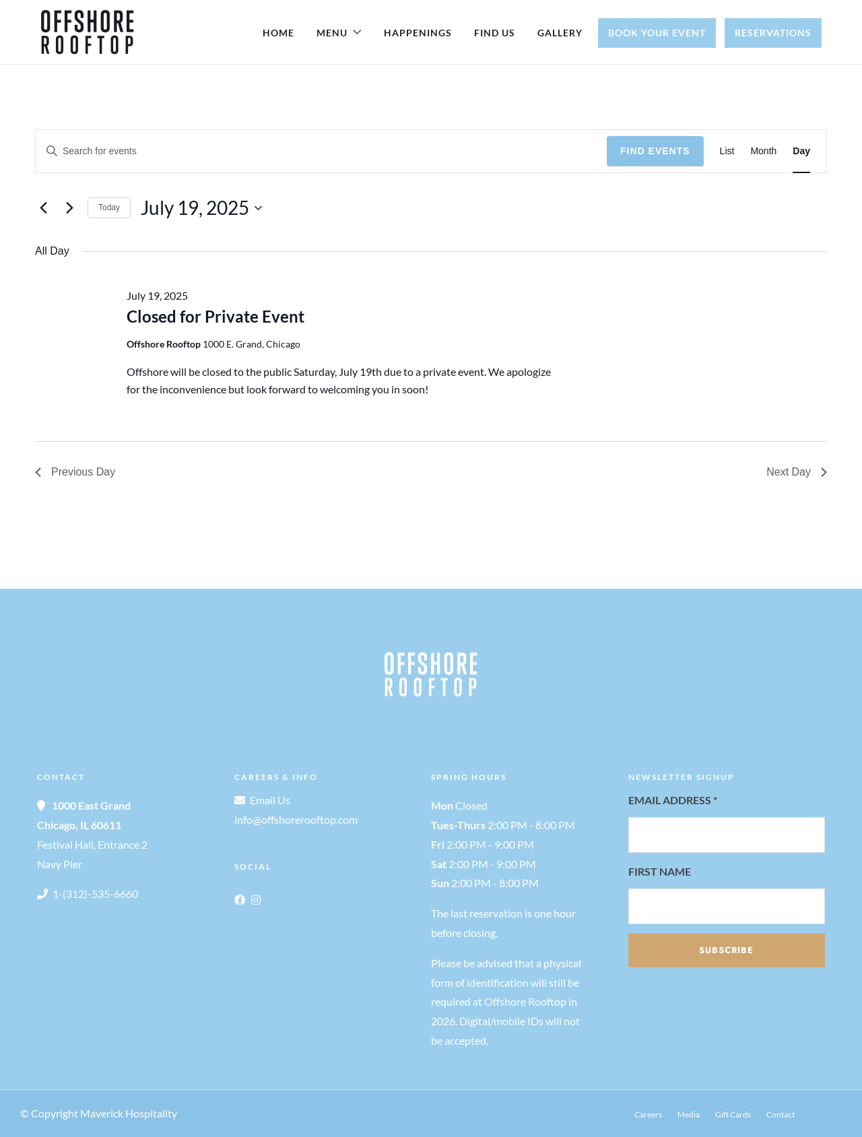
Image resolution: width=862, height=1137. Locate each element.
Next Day (796, 472)
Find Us (494, 32)
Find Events (655, 150)
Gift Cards (733, 1114)
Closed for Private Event (215, 316)
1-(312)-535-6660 (95, 893)
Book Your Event (657, 32)
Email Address (672, 799)
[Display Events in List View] (727, 151)
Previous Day (75, 472)
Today (109, 207)
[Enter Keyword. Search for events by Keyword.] (321, 151)
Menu (332, 32)
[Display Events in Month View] (763, 151)
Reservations (773, 32)
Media (688, 1114)
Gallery (560, 32)
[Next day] (69, 208)
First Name (659, 871)
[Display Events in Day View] (801, 151)
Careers (648, 1114)
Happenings (418, 32)
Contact (780, 1114)
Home (278, 32)
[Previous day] (43, 208)
